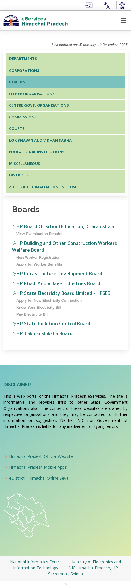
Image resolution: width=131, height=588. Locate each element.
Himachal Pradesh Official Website (41, 456)
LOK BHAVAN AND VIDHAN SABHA (40, 140)
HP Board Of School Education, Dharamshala (63, 226)
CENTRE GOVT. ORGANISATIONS (39, 105)
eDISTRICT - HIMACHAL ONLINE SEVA (43, 186)
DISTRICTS (19, 175)
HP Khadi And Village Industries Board (56, 283)
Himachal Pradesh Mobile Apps (38, 467)
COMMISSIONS (23, 117)
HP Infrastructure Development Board (57, 273)
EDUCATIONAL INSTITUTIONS (36, 151)
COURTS (17, 128)
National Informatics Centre (36, 561)
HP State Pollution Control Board (51, 323)
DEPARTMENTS (23, 58)
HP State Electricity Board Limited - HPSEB (61, 293)
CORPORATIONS (24, 70)
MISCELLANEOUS (24, 163)
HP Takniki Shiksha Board (42, 333)
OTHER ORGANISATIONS (32, 93)
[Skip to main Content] (88, 4)
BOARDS (17, 81)
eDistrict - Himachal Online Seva (39, 478)
